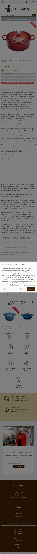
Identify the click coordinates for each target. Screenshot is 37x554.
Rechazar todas (22, 289)
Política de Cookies (14, 285)
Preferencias (5, 289)
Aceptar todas (31, 289)
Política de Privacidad (29, 285)
